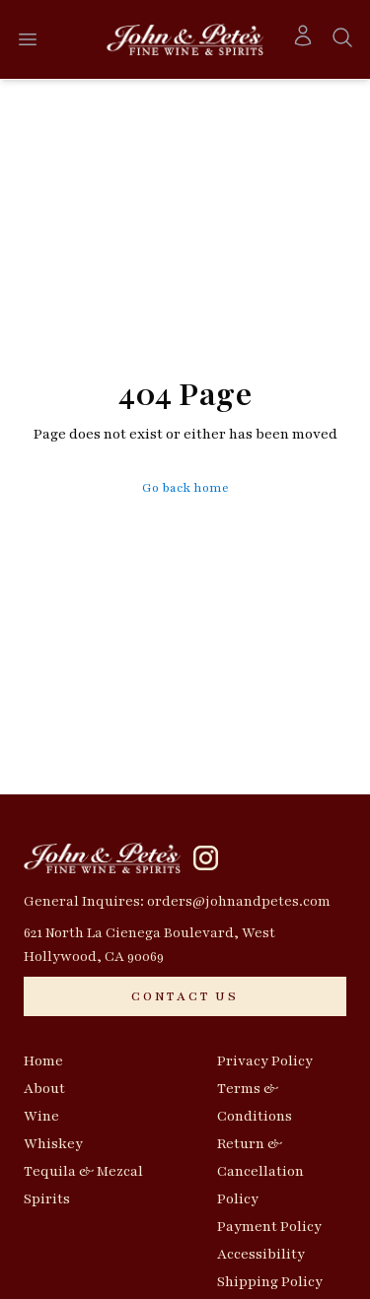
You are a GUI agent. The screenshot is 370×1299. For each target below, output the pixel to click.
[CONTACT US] (185, 996)
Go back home (185, 488)
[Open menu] (27, 39)
